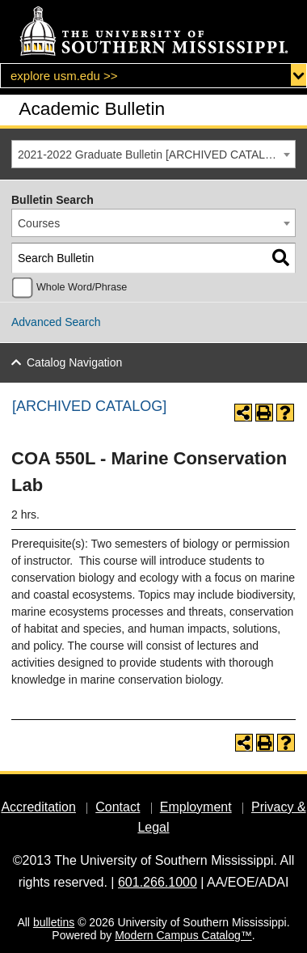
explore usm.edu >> (64, 76)
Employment (196, 807)
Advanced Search (56, 322)
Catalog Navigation (74, 362)
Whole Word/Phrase (81, 287)
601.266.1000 (157, 882)
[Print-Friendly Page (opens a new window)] (264, 412)
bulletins (53, 922)
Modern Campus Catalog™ (183, 935)
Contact (117, 807)
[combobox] (153, 154)
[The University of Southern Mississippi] (153, 32)
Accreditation (38, 807)
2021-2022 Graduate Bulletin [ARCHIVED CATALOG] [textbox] (152, 154)
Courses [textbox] (39, 223)
